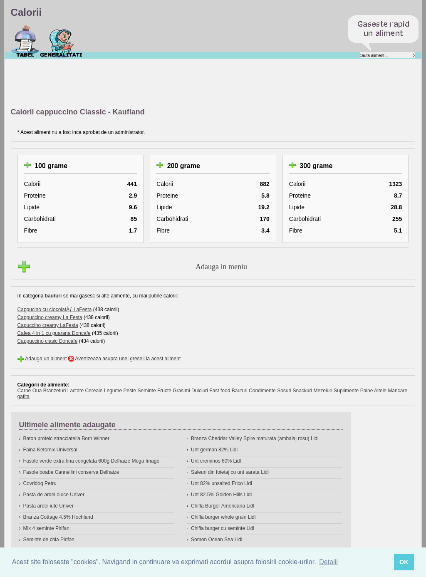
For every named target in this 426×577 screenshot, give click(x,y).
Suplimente (346, 391)
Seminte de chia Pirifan (48, 539)
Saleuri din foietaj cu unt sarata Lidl (230, 472)
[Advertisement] (162, 83)
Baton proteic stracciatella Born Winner (66, 438)
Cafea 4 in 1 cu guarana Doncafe (54, 333)
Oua (37, 391)
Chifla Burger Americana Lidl (222, 506)
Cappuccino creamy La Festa (49, 317)
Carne (24, 391)
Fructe (164, 391)
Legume (113, 391)
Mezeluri (323, 391)
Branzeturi (54, 391)
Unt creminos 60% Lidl (216, 461)
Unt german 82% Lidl (214, 450)
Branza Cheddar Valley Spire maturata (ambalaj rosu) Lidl (255, 438)
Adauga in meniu (221, 266)
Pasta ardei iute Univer (48, 506)
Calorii (25, 41)
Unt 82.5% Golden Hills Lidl (221, 495)
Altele (380, 391)
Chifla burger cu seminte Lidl (222, 528)
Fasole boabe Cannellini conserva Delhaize (71, 472)
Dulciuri (199, 391)
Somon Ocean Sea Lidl (216, 539)
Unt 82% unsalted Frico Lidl (221, 483)
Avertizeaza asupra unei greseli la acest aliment (128, 359)
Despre (61, 41)
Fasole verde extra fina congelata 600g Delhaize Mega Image (91, 461)
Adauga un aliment (46, 359)
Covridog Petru (40, 483)
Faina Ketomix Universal (50, 450)
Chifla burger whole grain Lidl (223, 517)
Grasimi (181, 391)
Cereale (93, 391)
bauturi (53, 296)
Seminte (147, 391)
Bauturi (240, 391)
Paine (366, 391)
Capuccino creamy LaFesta (47, 325)
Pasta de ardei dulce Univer (53, 495)
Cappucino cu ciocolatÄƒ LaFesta (54, 309)
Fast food (219, 391)
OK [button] (404, 562)
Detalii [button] (328, 561)
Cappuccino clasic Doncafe (47, 341)
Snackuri (302, 391)
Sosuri (284, 391)
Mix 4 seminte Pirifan (46, 528)
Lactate (75, 391)
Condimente (262, 391)
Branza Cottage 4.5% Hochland (58, 517)
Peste (130, 391)
